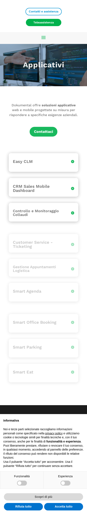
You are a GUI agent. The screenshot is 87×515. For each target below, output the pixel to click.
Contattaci (43, 131)
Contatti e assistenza (43, 11)
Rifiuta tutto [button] (23, 506)
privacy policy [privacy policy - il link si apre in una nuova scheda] (54, 433)
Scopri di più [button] (43, 496)
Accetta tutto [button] (63, 506)
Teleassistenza (43, 22)
